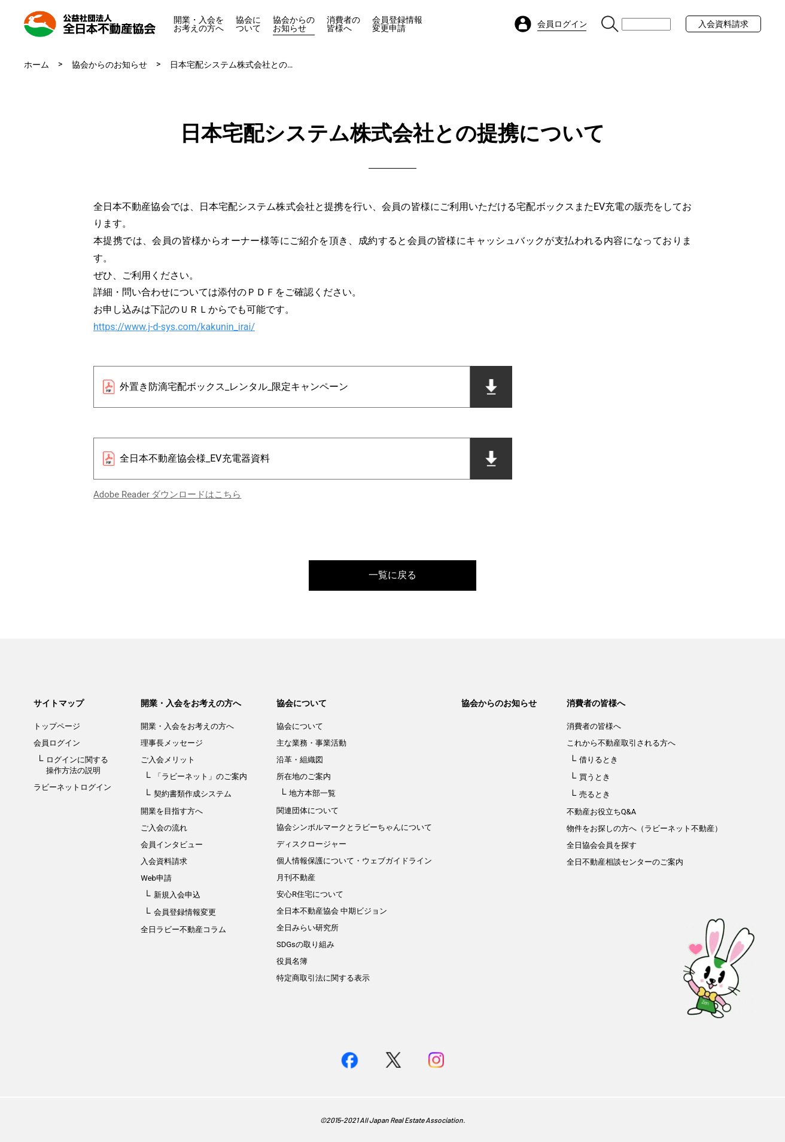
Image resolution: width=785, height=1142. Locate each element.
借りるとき (598, 759)
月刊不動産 (295, 877)
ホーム (36, 64)
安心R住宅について (309, 894)
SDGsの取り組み (305, 944)
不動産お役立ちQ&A (602, 811)
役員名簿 (292, 961)
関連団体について (307, 810)
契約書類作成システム (193, 793)
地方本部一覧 (312, 793)
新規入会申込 (177, 894)
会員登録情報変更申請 (397, 24)
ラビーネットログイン (72, 787)
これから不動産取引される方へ (621, 742)
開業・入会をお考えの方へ (199, 24)
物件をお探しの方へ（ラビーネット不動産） (644, 828)
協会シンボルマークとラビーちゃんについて (354, 827)
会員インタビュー (172, 844)
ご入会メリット (168, 759)
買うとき (594, 776)
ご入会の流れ (164, 827)
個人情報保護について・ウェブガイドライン (354, 860)
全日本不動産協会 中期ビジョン (331, 910)
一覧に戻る (392, 575)
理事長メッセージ (172, 742)
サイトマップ (59, 703)
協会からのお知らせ (294, 24)
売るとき (594, 794)
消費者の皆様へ (343, 24)
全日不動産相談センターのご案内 (625, 861)
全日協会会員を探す (602, 845)
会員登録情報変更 (185, 912)
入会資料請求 (723, 24)
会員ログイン (57, 742)
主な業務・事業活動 (311, 742)
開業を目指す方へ (172, 811)
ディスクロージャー (311, 843)
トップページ (57, 726)
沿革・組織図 (299, 759)
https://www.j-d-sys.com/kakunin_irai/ (174, 326)
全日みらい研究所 (307, 927)
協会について (248, 24)
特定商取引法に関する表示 (323, 977)
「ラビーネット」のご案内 (200, 776)
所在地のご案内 (303, 776)
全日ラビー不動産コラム (183, 929)
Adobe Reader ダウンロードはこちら (167, 494)
